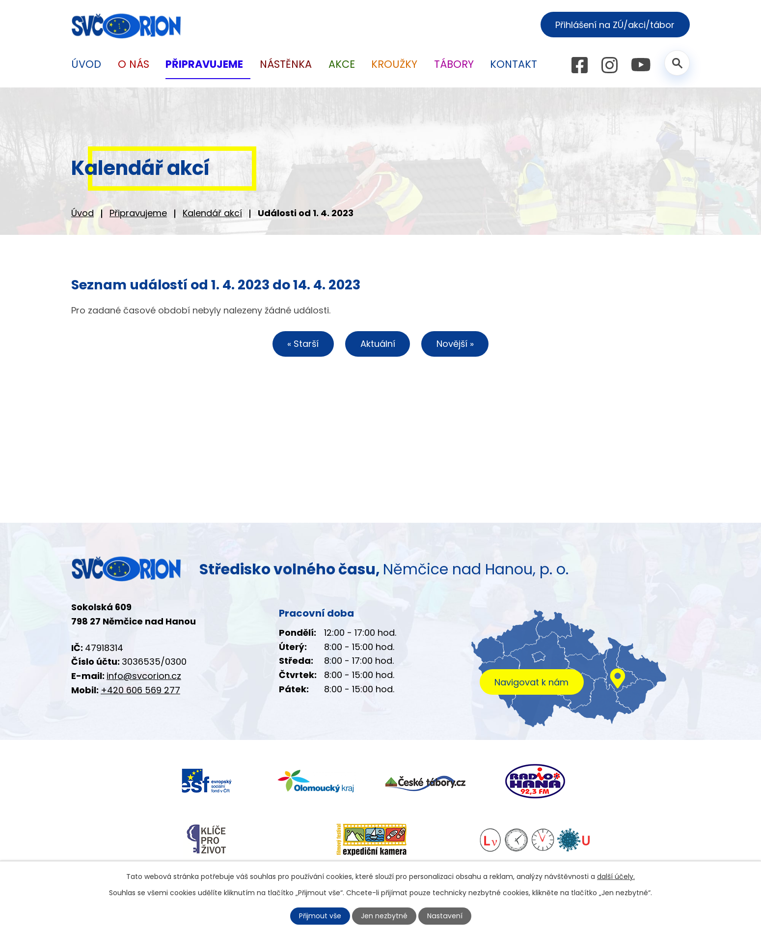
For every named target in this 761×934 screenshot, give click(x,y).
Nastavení (445, 916)
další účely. (616, 876)
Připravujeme (138, 213)
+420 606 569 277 (140, 690)
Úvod (82, 213)
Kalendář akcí (212, 213)
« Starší (303, 344)
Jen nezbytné (384, 916)
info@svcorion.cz (144, 676)
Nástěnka (286, 64)
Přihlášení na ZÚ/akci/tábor (615, 25)
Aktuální (377, 344)
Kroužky (394, 64)
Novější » (455, 344)
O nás (133, 64)
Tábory (454, 64)
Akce (341, 64)
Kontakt (513, 64)
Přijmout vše (320, 916)
